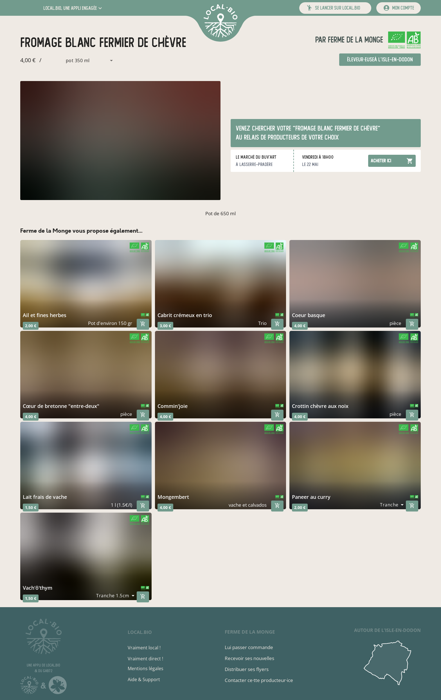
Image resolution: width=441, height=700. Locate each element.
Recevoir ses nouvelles (249, 658)
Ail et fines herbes (44, 315)
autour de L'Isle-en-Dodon (387, 630)
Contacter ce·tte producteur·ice (259, 680)
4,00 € (299, 325)
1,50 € (30, 507)
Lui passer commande (249, 647)
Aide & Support (144, 679)
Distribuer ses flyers (247, 669)
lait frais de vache (45, 496)
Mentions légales (145, 668)
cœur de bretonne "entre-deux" (61, 406)
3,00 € (165, 325)
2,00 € (30, 325)
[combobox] (79, 60)
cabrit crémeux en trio (185, 315)
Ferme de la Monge (354, 39)
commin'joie (173, 406)
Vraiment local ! (144, 648)
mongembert (173, 496)
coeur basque (308, 315)
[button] (73, 8)
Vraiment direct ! (145, 659)
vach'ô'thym (37, 587)
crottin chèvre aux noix (320, 406)
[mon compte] (398, 8)
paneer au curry (311, 496)
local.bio (140, 632)
